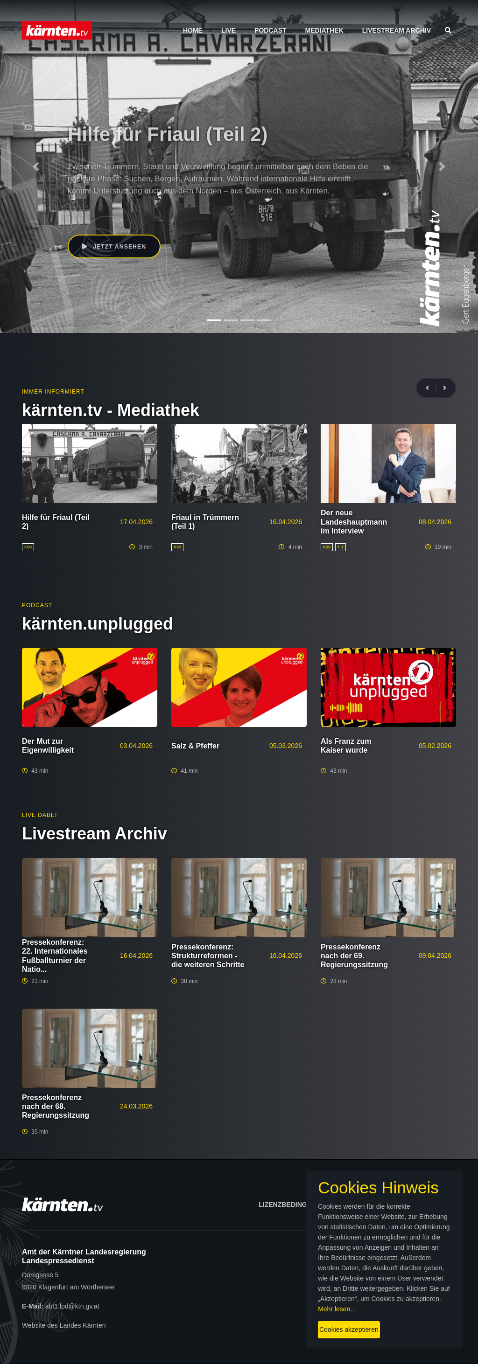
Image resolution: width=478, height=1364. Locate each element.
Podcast (270, 30)
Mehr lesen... (246, 1301)
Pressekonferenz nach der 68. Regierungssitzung (55, 1106)
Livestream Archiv (396, 30)
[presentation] (431, 388)
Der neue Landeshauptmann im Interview (354, 521)
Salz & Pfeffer (195, 746)
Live (228, 30)
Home (193, 30)
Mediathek (324, 30)
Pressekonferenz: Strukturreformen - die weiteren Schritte (208, 956)
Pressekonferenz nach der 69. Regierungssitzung (354, 956)
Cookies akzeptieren (279, 1321)
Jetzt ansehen (116, 247)
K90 (73, 212)
